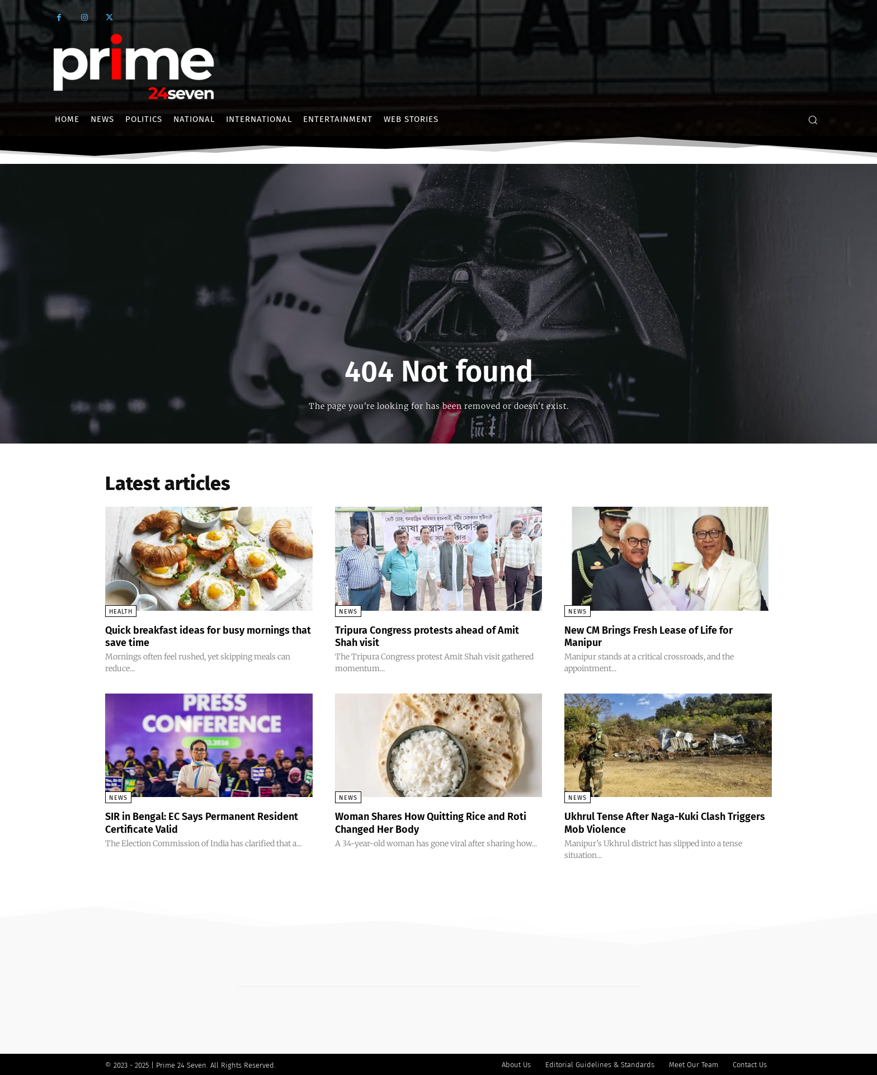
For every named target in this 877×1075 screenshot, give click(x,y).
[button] (813, 120)
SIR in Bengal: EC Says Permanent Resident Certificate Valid (190, 821)
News (348, 611)
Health (121, 611)
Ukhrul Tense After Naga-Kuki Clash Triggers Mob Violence (655, 821)
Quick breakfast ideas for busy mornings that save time (183, 636)
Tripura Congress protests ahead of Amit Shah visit (425, 636)
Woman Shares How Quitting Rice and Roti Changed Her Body (432, 821)
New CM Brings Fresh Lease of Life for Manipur (660, 636)
